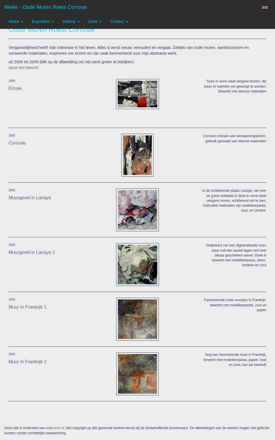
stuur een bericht (23, 67)
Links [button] (95, 21)
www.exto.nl (55, 428)
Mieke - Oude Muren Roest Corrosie (45, 7)
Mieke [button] (16, 21)
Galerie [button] (71, 21)
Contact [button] (119, 21)
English (265, 7)
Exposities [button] (43, 21)
